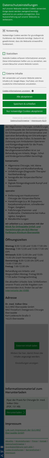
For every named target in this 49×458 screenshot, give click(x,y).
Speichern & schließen (25, 103)
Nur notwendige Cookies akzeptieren (24, 111)
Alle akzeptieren (24, 96)
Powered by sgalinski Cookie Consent (29, 117)
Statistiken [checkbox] (12, 53)
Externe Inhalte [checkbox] (14, 73)
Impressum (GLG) (38, 120)
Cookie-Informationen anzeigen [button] (18, 90)
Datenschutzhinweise (19, 120)
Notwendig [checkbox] (12, 30)
